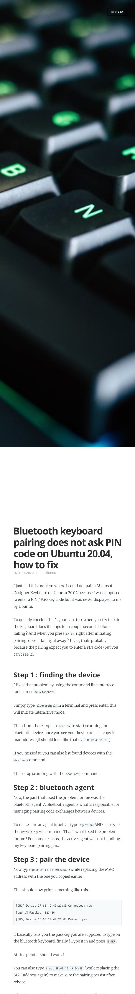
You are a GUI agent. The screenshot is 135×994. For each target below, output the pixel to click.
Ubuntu (50, 573)
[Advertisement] (67, 488)
